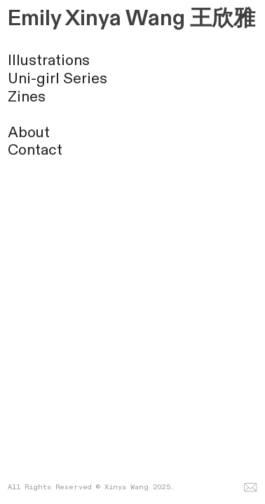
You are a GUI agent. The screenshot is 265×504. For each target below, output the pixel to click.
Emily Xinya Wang (96, 18)
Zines (27, 97)
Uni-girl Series (57, 79)
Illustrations (49, 60)
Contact (35, 150)
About (29, 132)
